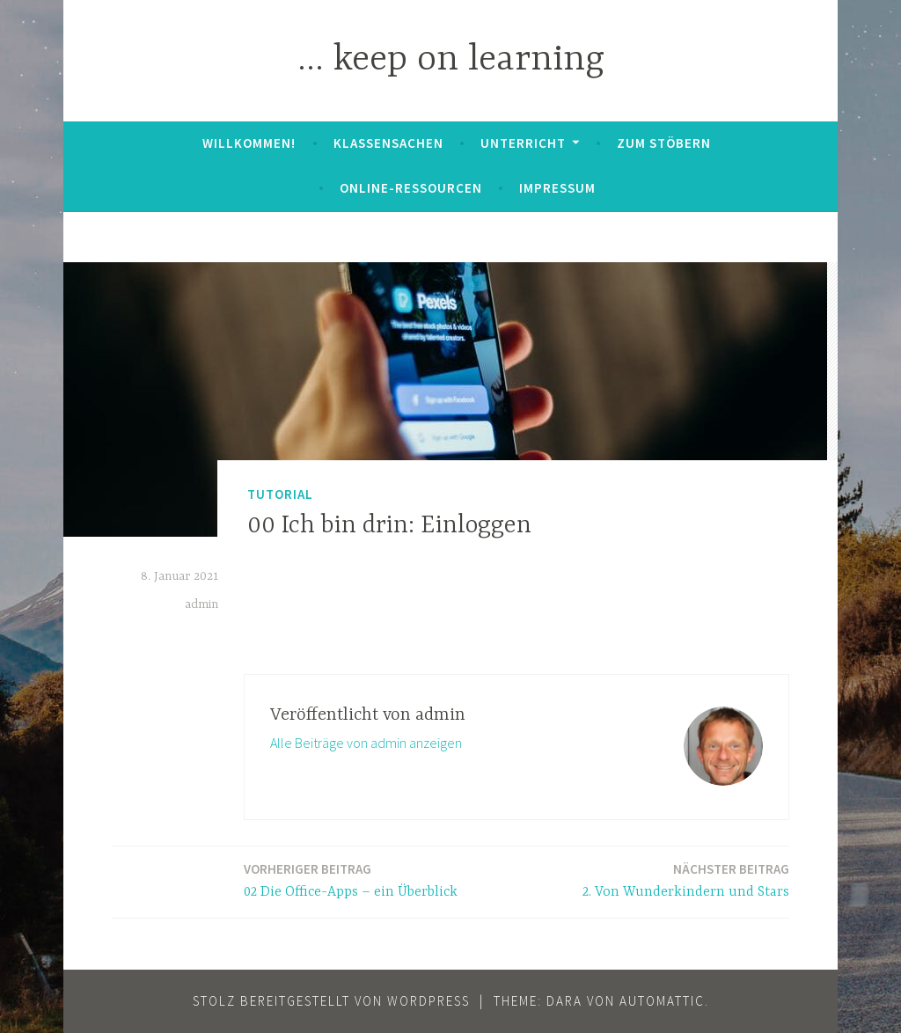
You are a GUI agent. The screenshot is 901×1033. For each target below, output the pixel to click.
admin (201, 604)
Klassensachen (388, 143)
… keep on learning (450, 60)
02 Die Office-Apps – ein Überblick (351, 879)
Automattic (662, 1001)
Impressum (557, 187)
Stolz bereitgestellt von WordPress (331, 1001)
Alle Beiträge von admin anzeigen (366, 742)
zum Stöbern (664, 143)
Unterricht (523, 143)
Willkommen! (249, 143)
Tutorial (280, 494)
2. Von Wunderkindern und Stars (685, 879)
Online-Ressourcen (411, 187)
